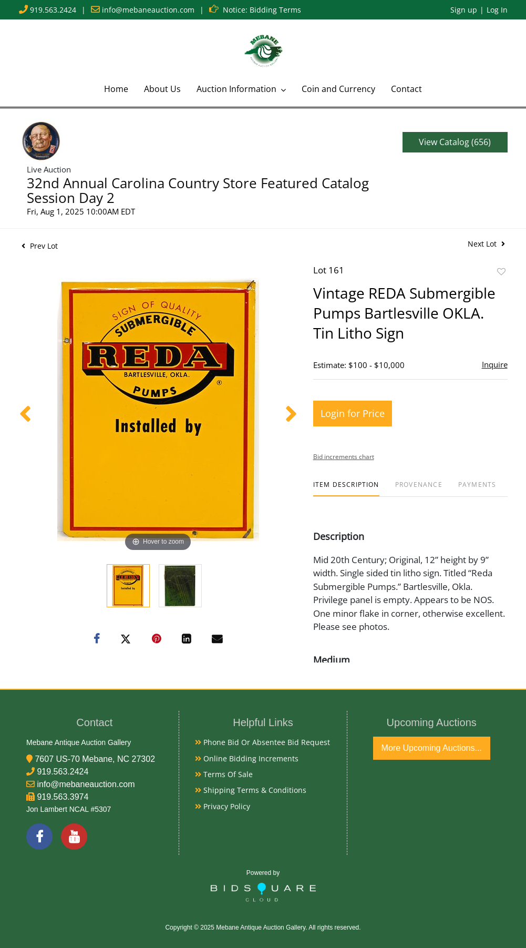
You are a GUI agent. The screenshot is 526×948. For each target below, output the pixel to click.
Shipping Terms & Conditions (250, 790)
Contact (406, 89)
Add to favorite (501, 272)
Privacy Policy (222, 806)
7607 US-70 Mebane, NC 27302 (95, 759)
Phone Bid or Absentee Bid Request (262, 742)
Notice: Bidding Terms (262, 10)
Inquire (495, 364)
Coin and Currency (338, 89)
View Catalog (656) (455, 142)
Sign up (463, 10)
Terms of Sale (224, 774)
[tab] (346, 488)
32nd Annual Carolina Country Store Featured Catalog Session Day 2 (198, 190)
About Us (162, 89)
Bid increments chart (343, 456)
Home (116, 89)
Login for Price (353, 413)
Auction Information (238, 89)
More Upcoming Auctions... (431, 747)
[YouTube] (74, 836)
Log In (497, 10)
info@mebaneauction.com (148, 10)
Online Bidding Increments (246, 758)
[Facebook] (39, 836)
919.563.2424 (53, 10)
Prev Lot (40, 246)
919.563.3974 (62, 796)
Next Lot (486, 243)
